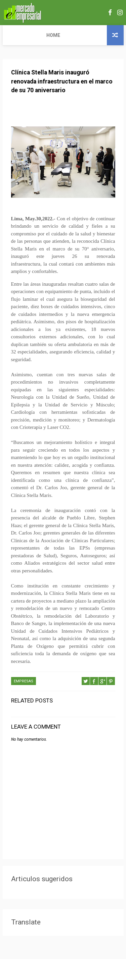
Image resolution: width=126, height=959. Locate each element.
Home (14, 35)
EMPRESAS (23, 681)
